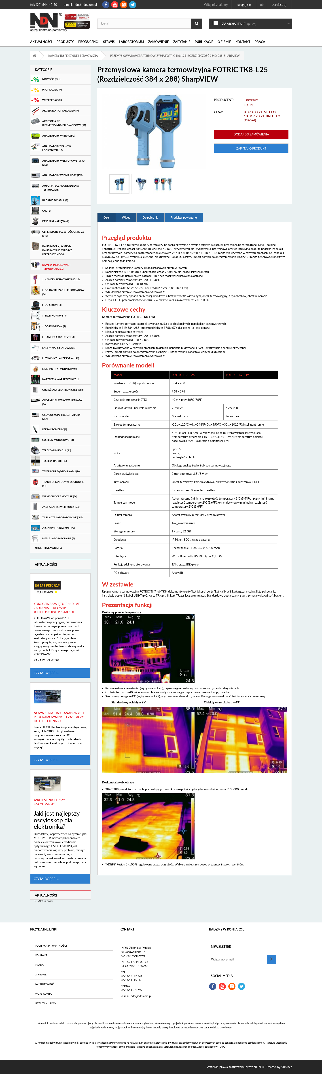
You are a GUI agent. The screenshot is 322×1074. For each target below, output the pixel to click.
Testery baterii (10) (49, 461)
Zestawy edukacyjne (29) (53, 528)
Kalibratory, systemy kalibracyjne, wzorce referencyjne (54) (51, 249)
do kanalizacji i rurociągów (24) (58, 291)
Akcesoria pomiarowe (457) (55, 110)
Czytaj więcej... (46, 673)
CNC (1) (41, 210)
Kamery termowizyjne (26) (55, 279)
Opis (107, 217)
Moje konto (44, 993)
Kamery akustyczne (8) (53, 337)
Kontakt (242, 42)
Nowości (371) (45, 79)
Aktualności (41, 42)
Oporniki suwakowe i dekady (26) (56, 401)
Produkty (65, 42)
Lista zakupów (45, 1003)
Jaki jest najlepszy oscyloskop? (49, 802)
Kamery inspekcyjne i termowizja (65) (50, 265)
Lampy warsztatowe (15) (53, 347)
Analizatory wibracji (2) (53, 135)
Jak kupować (44, 984)
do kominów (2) (48, 326)
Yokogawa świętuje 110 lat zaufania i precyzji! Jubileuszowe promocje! (57, 608)
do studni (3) (46, 305)
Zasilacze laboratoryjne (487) (57, 517)
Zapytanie (181, 42)
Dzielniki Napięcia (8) (50, 221)
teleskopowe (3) (48, 315)
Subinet (286, 1067)
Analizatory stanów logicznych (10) (51, 147)
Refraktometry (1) (49, 429)
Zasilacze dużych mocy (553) (55, 507)
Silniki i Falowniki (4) (48, 548)
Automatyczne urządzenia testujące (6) (55, 186)
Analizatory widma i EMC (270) (57, 175)
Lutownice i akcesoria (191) (55, 358)
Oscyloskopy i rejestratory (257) (55, 415)
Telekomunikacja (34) (51, 450)
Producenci (88, 42)
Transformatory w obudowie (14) (57, 482)
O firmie (224, 42)
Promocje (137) (46, 89)
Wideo (126, 217)
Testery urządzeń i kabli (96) (55, 471)
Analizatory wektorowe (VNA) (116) (58, 161)
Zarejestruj (279, 4)
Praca (260, 42)
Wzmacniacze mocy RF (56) (54, 496)
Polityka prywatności (51, 945)
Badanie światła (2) (49, 200)
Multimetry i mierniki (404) (54, 368)
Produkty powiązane (184, 217)
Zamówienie (158, 42)
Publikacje (204, 42)
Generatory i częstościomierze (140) (57, 232)
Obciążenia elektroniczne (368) (57, 390)
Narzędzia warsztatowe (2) (55, 379)
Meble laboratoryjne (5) (53, 538)
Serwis (109, 42)
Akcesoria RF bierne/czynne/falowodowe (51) (58, 122)
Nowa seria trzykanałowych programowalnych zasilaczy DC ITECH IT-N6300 (59, 717)
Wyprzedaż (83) (46, 100)
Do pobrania (150, 217)
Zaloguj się (244, 4)
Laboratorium (131, 42)
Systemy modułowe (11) (52, 440)
